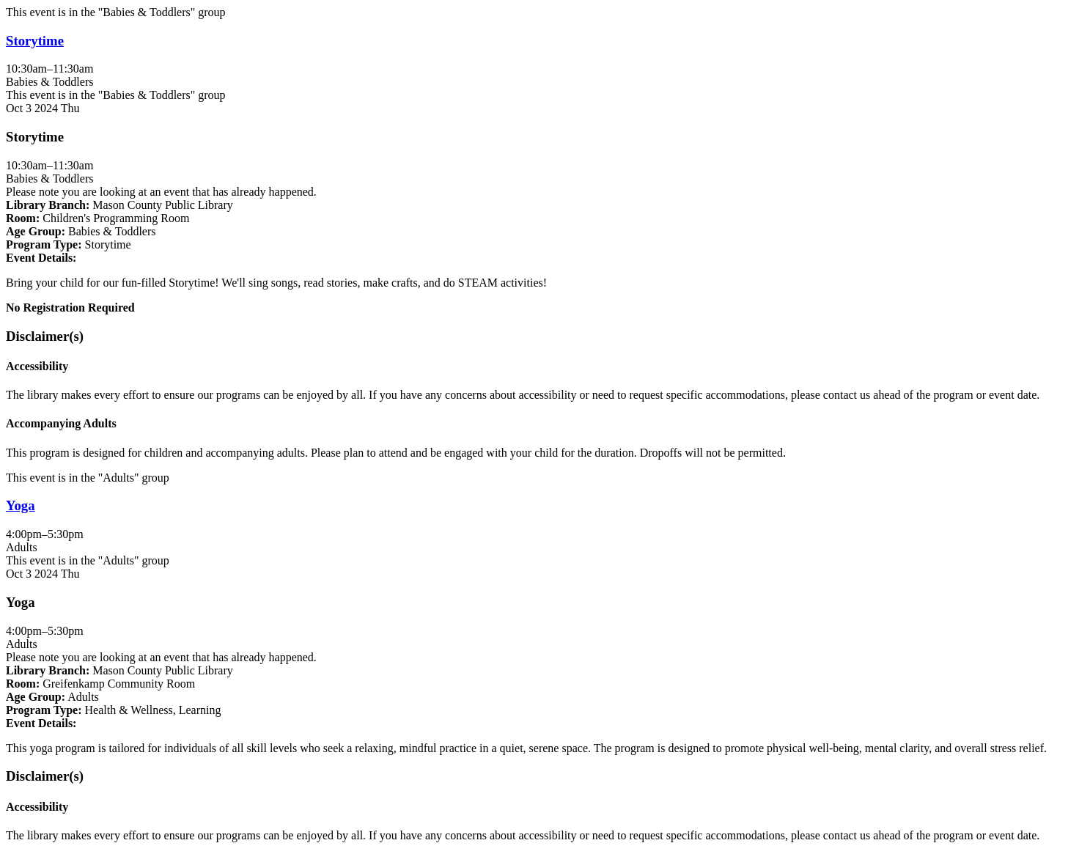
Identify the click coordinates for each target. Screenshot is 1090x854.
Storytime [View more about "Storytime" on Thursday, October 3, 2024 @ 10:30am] (35, 40)
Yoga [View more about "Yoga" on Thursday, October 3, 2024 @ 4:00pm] (20, 505)
